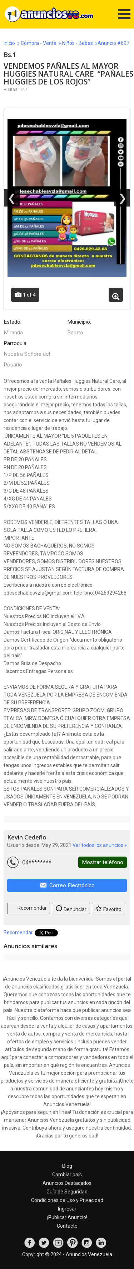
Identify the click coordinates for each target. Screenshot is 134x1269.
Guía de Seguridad (67, 1191)
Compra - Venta (38, 43)
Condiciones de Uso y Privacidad (67, 1200)
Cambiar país (67, 1174)
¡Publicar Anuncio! (67, 1217)
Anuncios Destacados (67, 1183)
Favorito (108, 908)
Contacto (67, 1226)
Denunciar (70, 908)
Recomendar (29, 907)
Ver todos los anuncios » (100, 845)
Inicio (9, 43)
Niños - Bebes (77, 43)
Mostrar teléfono (102, 862)
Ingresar (67, 1209)
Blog (67, 1166)
